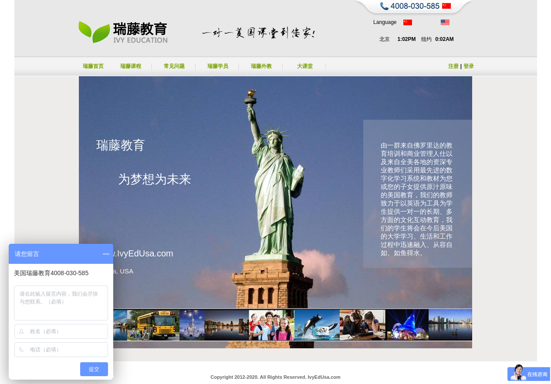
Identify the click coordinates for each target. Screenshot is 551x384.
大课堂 (305, 66)
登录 (468, 66)
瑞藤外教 (261, 66)
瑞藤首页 (93, 66)
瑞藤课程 (130, 66)
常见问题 (174, 66)
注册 (453, 66)
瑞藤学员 (217, 66)
